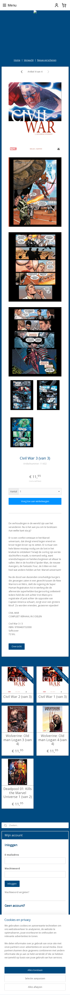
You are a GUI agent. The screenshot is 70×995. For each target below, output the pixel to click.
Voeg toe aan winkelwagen (35, 501)
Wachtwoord (12, 868)
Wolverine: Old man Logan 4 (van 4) (52, 740)
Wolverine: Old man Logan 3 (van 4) (17, 740)
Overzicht (17, 646)
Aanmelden (13, 958)
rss (51, 982)
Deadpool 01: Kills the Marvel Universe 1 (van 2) (17, 793)
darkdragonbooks (14, 970)
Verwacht (29, 60)
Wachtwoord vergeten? (17, 892)
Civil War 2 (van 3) (17, 697)
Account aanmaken (17, 927)
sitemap (43, 982)
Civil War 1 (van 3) (52, 697)
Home (17, 60)
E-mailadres (12, 854)
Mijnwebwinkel (47, 988)
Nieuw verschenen (46, 60)
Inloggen (12, 883)
